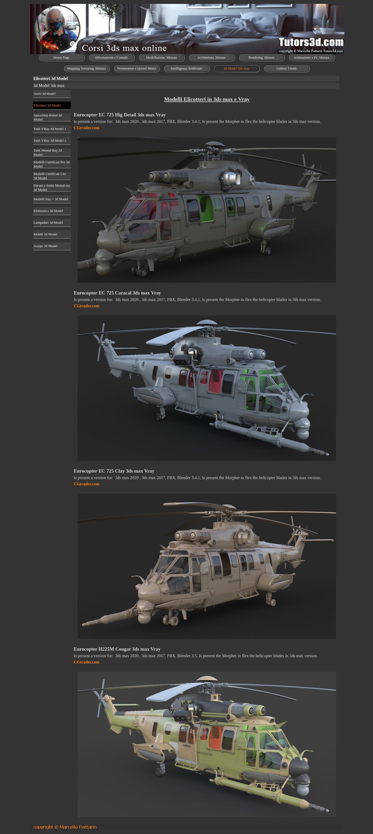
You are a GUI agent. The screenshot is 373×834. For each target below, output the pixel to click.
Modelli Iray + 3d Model (51, 199)
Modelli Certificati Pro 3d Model (52, 164)
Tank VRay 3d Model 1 (50, 129)
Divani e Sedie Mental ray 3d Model (52, 188)
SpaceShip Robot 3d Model (48, 117)
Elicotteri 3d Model (47, 105)
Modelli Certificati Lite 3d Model (50, 176)
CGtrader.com (87, 128)
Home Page (61, 57)
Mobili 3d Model (45, 234)
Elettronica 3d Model (48, 211)
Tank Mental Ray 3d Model (48, 152)
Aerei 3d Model (44, 94)
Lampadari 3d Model (48, 222)
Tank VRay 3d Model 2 (50, 140)
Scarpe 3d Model (45, 246)
